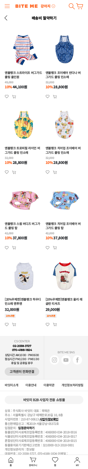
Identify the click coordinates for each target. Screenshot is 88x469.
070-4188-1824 (22, 350)
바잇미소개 (11, 385)
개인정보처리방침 (72, 385)
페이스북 (77, 360)
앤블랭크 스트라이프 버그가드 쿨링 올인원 (23, 75)
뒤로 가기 (6, 18)
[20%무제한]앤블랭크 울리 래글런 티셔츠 (64, 301)
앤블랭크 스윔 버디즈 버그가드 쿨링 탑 (22, 226)
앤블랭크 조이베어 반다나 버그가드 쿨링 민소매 (63, 75)
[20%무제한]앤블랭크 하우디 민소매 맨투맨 (23, 301)
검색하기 (72, 6)
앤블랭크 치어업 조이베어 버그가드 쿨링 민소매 (63, 150)
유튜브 (66, 360)
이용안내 (30, 385)
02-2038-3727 (22, 346)
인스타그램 (54, 360)
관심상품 (14, 97)
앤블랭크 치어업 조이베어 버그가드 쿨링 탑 (63, 226)
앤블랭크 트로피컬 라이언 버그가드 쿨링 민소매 (22, 150)
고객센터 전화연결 (22, 371)
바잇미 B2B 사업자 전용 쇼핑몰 (44, 399)
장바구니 (79, 6)
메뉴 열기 (7, 6)
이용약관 (48, 385)
